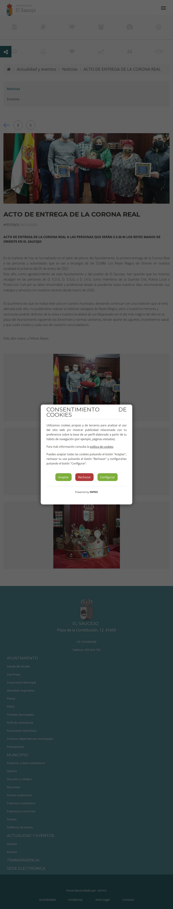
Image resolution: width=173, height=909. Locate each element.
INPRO (94, 492)
